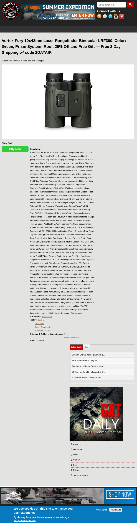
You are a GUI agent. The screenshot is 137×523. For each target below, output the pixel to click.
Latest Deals (77, 346)
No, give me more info (24, 520)
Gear (65, 334)
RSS (100, 16)
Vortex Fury (40, 320)
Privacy (76, 470)
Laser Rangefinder (43, 327)
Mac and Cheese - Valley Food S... (87, 378)
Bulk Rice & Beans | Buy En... (85, 360)
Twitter (111, 16)
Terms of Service (80, 475)
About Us (77, 444)
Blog (86, 347)
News (75, 455)
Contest (76, 460)
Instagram (116, 16)
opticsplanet (47, 317)
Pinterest (122, 16)
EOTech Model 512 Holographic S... (88, 372)
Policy (75, 465)
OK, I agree (101, 510)
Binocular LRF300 (43, 331)
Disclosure (77, 449)
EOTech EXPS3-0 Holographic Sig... (88, 355)
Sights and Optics (71, 337)
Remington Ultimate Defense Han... (88, 366)
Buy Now (15, 149)
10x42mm (39, 323)
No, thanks (116, 510)
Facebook (105, 16)
